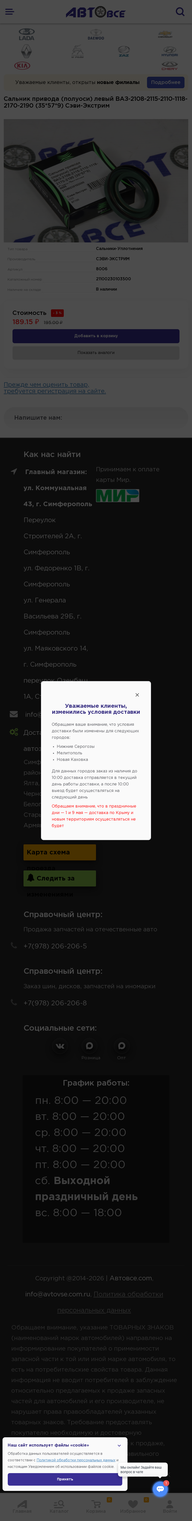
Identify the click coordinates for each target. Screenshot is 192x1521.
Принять (65, 1479)
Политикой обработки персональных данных (76, 1460)
